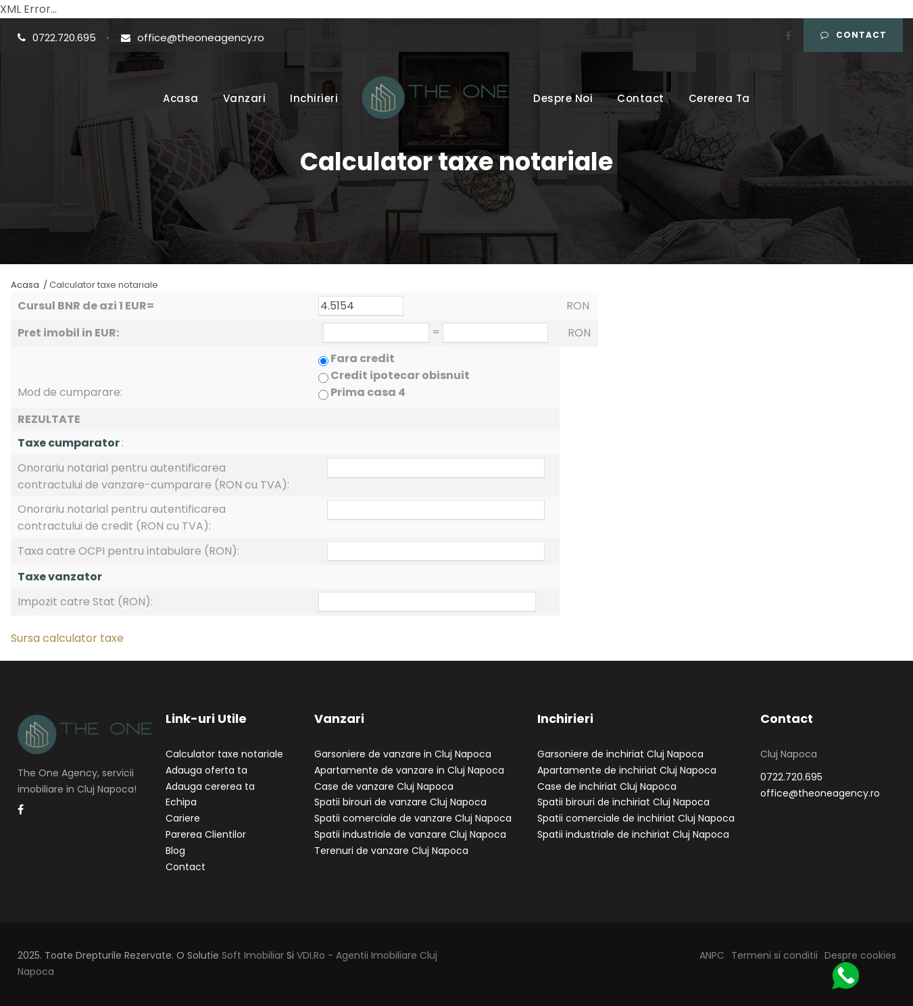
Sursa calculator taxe (67, 638)
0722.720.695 (58, 37)
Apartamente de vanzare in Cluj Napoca (409, 770)
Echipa (181, 802)
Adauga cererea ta (210, 786)
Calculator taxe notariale (224, 754)
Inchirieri (314, 98)
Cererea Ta (719, 98)
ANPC (711, 955)
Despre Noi (563, 98)
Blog (175, 850)
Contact (853, 35)
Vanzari (244, 98)
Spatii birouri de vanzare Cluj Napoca (400, 802)
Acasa (181, 98)
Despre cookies (860, 955)
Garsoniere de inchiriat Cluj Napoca (620, 754)
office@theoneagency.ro (192, 37)
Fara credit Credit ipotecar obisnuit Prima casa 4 (394, 375)
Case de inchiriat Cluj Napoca (606, 786)
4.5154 (360, 306)
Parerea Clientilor (206, 834)
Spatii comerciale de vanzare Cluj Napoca (413, 818)
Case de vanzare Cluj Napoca (383, 786)
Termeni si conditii (774, 955)
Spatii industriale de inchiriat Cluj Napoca (633, 834)
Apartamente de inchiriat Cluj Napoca (626, 770)
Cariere (183, 818)
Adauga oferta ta (206, 770)
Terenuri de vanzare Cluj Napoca (391, 850)
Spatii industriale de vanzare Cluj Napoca (410, 834)
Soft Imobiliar (253, 955)
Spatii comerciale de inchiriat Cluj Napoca (636, 818)
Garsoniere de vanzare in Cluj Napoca (402, 754)
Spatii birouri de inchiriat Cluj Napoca (623, 802)
